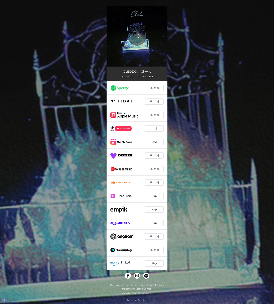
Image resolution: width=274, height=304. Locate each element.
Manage (126, 292)
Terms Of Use (143, 288)
